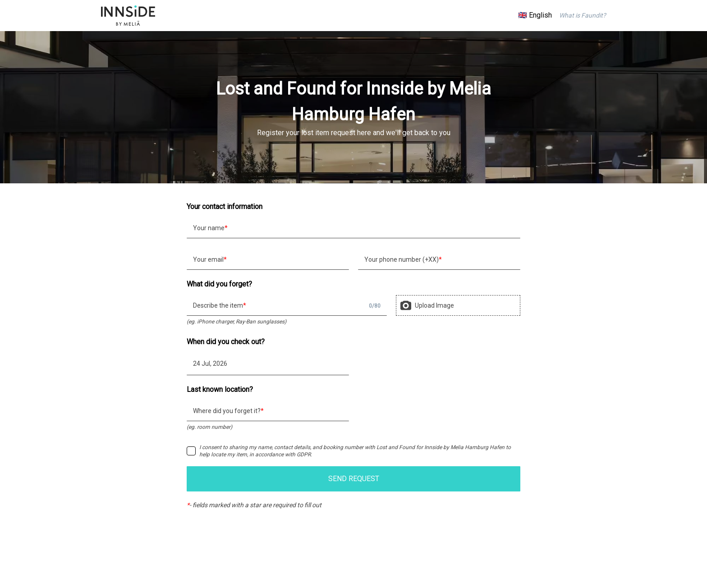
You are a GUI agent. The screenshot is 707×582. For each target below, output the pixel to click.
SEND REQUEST (353, 478)
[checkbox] (191, 450)
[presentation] (458, 305)
